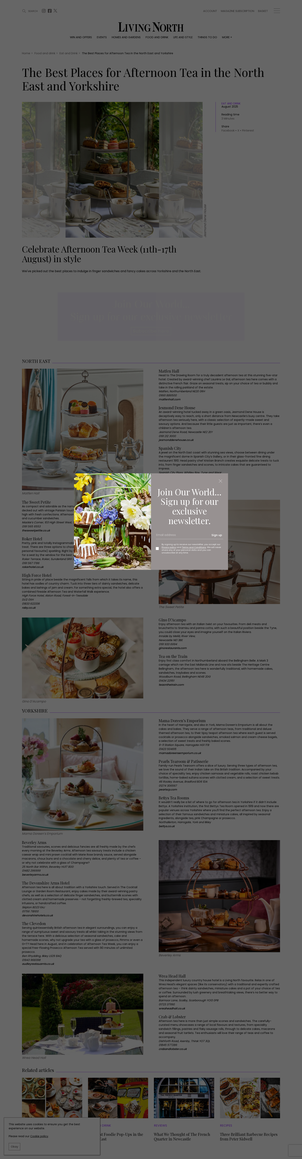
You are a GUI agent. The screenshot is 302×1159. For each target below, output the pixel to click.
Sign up (216, 535)
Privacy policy (169, 547)
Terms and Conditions (194, 547)
